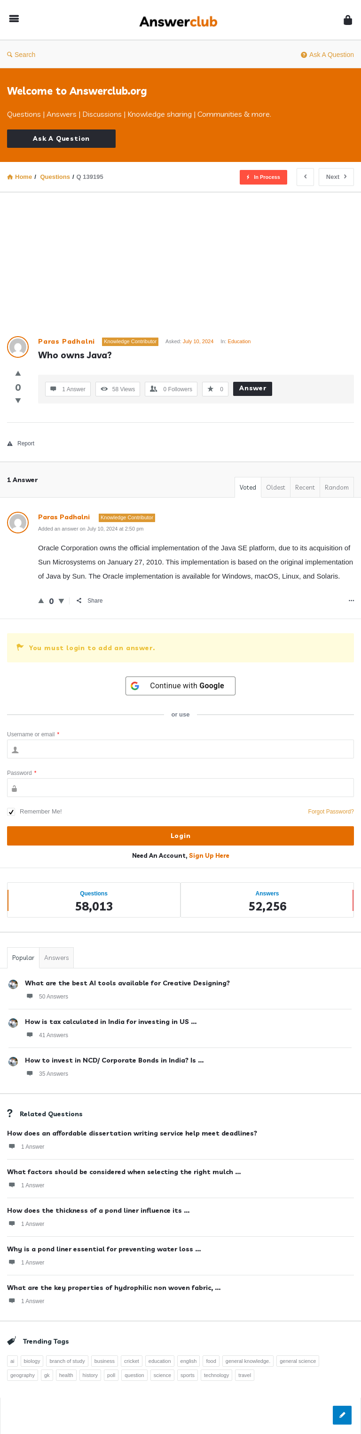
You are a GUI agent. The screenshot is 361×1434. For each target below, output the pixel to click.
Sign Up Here (209, 855)
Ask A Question (327, 54)
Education (239, 341)
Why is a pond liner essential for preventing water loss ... (104, 1249)
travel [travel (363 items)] (244, 1375)
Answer (253, 388)
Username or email (33, 734)
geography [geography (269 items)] (22, 1375)
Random (337, 487)
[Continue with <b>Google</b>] (180, 686)
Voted (248, 487)
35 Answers (46, 1073)
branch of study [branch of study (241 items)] (67, 1361)
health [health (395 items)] (66, 1375)
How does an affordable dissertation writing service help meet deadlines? (132, 1133)
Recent (305, 487)
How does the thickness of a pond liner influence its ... (98, 1210)
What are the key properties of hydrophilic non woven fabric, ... (113, 1287)
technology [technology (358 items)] (216, 1375)
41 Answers (46, 1035)
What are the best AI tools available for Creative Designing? (127, 983)
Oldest (275, 487)
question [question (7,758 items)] (134, 1375)
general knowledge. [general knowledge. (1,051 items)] (248, 1361)
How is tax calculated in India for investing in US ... (110, 1021)
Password (21, 773)
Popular (23, 957)
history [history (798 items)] (90, 1375)
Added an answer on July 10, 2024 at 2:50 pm (90, 529)
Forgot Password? (331, 811)
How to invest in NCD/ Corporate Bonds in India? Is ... (114, 1060)
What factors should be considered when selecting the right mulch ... (124, 1172)
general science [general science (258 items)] (298, 1361)
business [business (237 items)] (104, 1361)
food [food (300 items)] (211, 1361)
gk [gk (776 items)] (47, 1375)
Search (21, 54)
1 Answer (25, 1146)
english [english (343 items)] (188, 1361)
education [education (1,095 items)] (160, 1361)
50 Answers (46, 996)
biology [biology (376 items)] (32, 1361)
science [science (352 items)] (162, 1375)
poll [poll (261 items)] (111, 1375)
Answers (56, 957)
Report (20, 443)
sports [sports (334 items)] (187, 1375)
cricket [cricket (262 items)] (131, 1361)
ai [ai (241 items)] (12, 1361)
